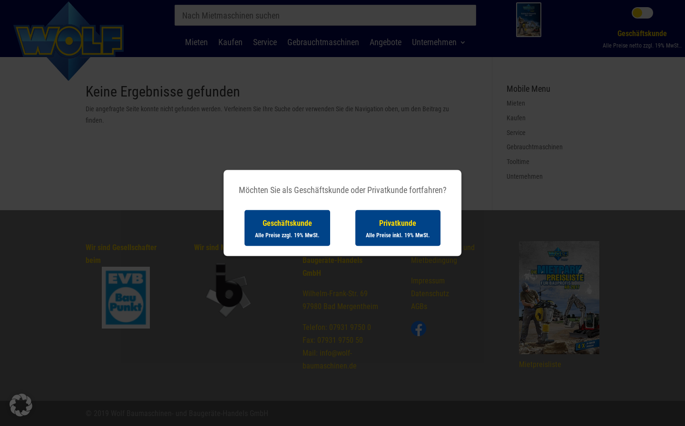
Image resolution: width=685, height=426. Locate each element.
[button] (21, 405)
